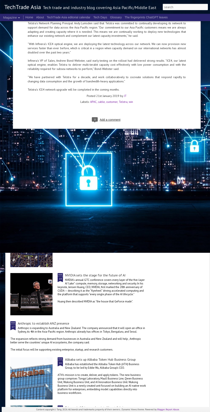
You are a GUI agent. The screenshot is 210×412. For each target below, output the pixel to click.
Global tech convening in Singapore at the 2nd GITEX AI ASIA (35, 163)
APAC (93, 37)
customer (112, 37)
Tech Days (100, 17)
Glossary (116, 17)
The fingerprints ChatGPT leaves (146, 17)
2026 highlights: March (84, 159)
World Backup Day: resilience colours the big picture (133, 163)
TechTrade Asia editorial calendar (69, 17)
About (40, 17)
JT (125, 31)
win (131, 37)
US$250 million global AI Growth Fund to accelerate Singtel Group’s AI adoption (74, 194)
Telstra (123, 37)
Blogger (161, 409)
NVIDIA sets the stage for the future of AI (95, 275)
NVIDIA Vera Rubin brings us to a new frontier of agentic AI (182, 163)
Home (29, 17)
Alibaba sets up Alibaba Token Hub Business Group (100, 359)
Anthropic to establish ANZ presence (43, 323)
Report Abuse (172, 409)
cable (101, 37)
